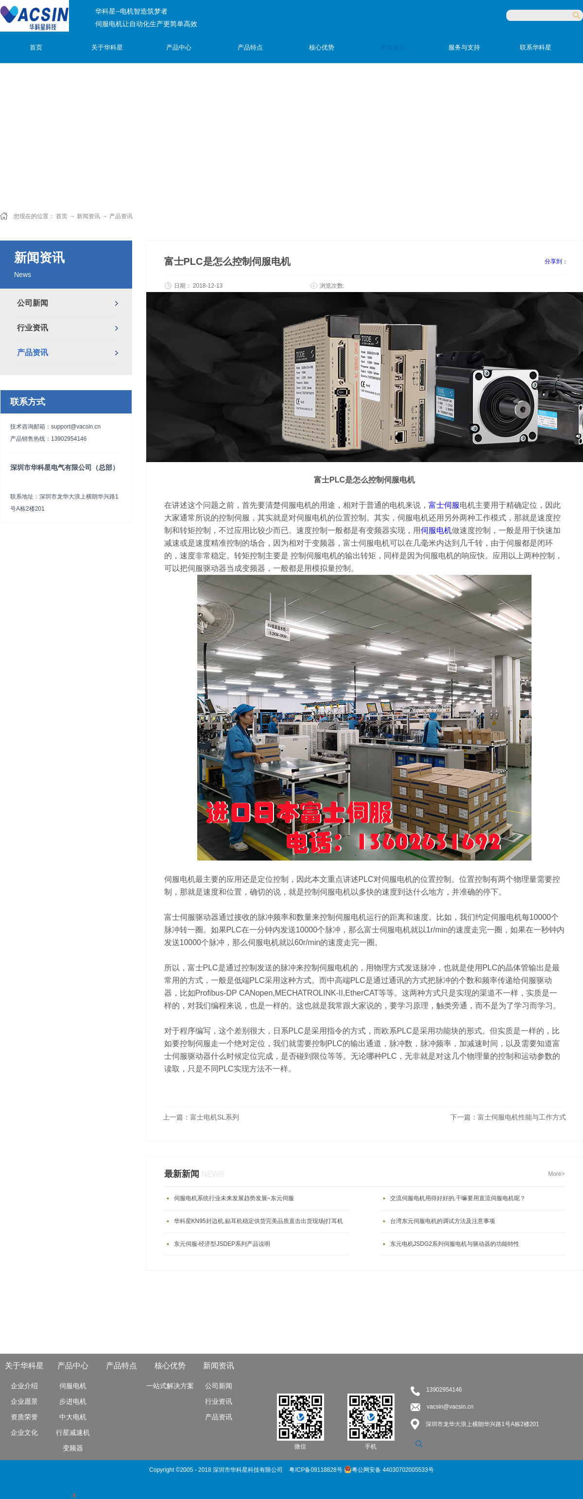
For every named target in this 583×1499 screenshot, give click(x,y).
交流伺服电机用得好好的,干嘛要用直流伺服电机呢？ (458, 1198)
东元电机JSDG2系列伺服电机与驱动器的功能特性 (455, 1244)
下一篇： (508, 1117)
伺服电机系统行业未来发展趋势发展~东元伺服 (234, 1198)
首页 (36, 47)
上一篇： (201, 1117)
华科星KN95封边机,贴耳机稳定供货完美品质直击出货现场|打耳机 (258, 1221)
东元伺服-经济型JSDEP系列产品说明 (222, 1244)
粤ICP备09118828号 (316, 1469)
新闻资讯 (88, 216)
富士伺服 (444, 505)
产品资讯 (121, 216)
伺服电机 (436, 530)
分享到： (556, 261)
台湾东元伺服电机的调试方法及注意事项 (442, 1221)
